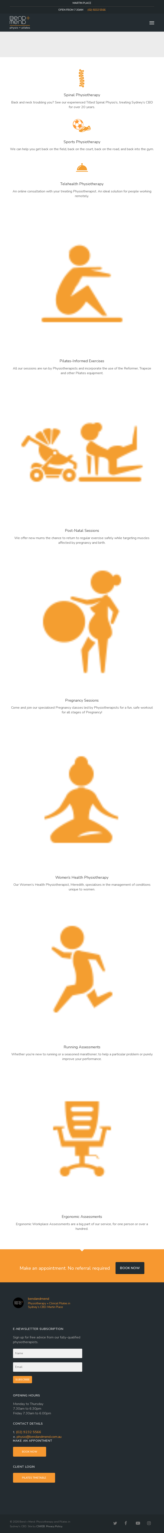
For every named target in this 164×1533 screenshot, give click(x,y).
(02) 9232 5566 (28, 1432)
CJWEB (40, 1526)
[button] (151, 22)
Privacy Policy (54, 1526)
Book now (130, 1268)
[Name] (47, 1353)
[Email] (47, 1367)
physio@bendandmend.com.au (39, 1436)
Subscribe (22, 1379)
